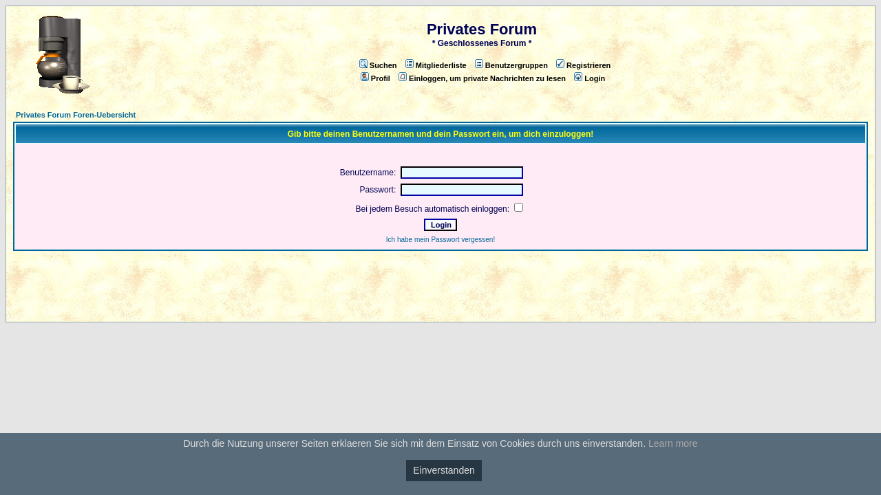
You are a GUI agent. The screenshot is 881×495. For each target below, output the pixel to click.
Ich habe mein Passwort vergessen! (440, 239)
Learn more (673, 443)
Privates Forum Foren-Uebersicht (76, 115)
